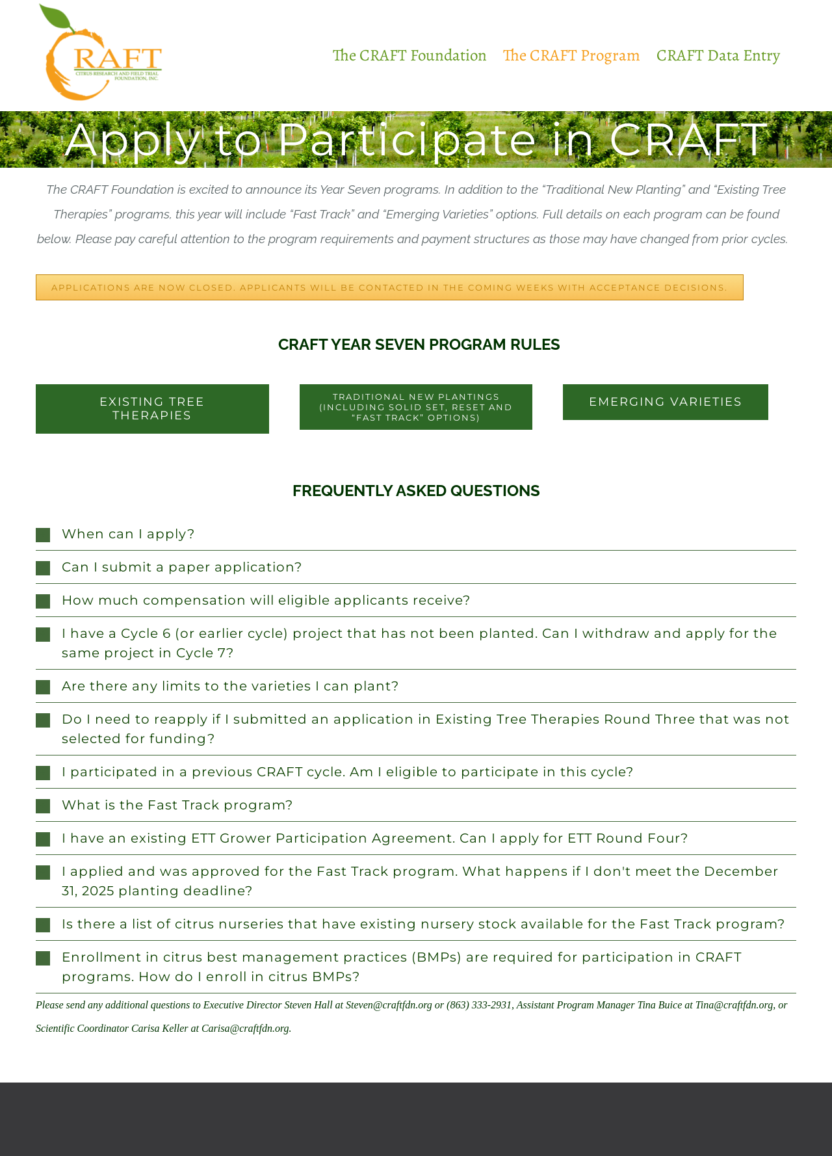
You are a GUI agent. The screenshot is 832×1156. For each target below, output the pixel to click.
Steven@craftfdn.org (389, 1004)
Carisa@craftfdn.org (245, 1028)
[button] (416, 534)
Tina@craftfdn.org (734, 1004)
